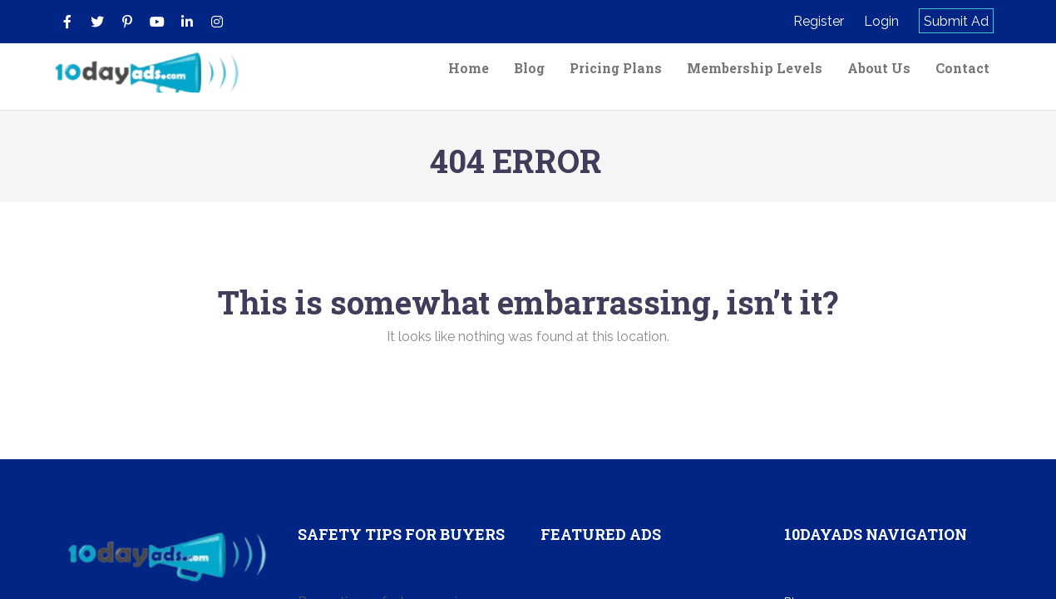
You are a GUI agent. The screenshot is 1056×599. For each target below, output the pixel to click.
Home (468, 68)
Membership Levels (754, 68)
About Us (878, 68)
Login (881, 21)
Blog (529, 68)
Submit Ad (956, 21)
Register (818, 21)
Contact (962, 68)
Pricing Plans (616, 68)
